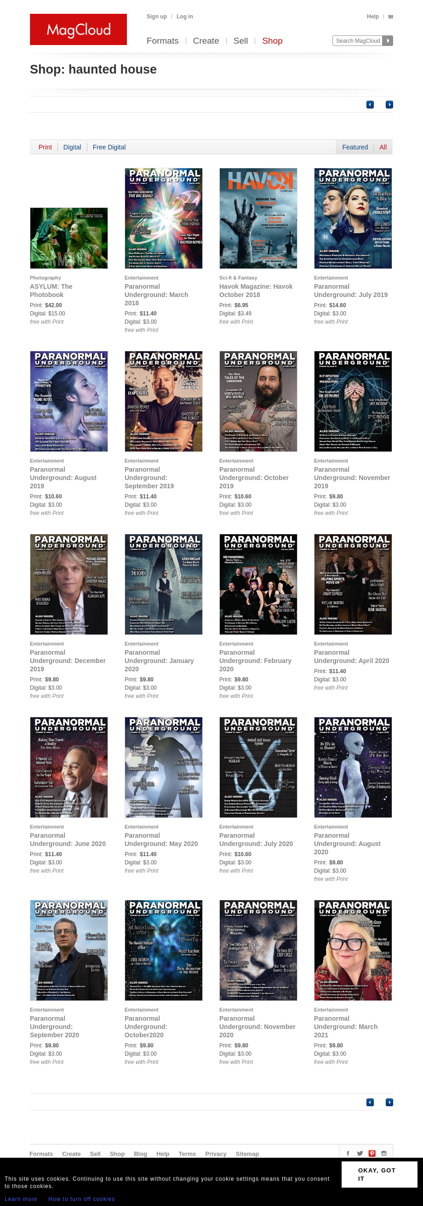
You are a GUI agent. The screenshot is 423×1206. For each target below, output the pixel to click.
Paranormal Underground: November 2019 (352, 478)
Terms (187, 1153)
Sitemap (247, 1153)
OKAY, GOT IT (377, 1174)
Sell (241, 41)
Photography (45, 277)
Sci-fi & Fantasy (238, 277)
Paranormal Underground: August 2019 (63, 478)
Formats (163, 41)
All (383, 147)
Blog (140, 1153)
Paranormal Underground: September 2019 (149, 478)
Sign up (157, 16)
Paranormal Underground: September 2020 (54, 1027)
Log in (185, 16)
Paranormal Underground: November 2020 (257, 1027)
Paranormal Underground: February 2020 (255, 661)
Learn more (21, 1199)
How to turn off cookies (81, 1199)
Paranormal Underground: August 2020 (347, 844)
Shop (272, 41)
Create (206, 41)
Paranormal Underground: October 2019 (254, 478)
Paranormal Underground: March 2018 (156, 295)
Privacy (216, 1153)
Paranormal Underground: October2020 (146, 1027)
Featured (355, 147)
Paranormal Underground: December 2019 (68, 661)
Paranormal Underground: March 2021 (345, 1027)
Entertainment (142, 277)
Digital (72, 147)
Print (45, 147)
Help (373, 16)
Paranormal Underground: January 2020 (159, 661)
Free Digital (109, 147)
